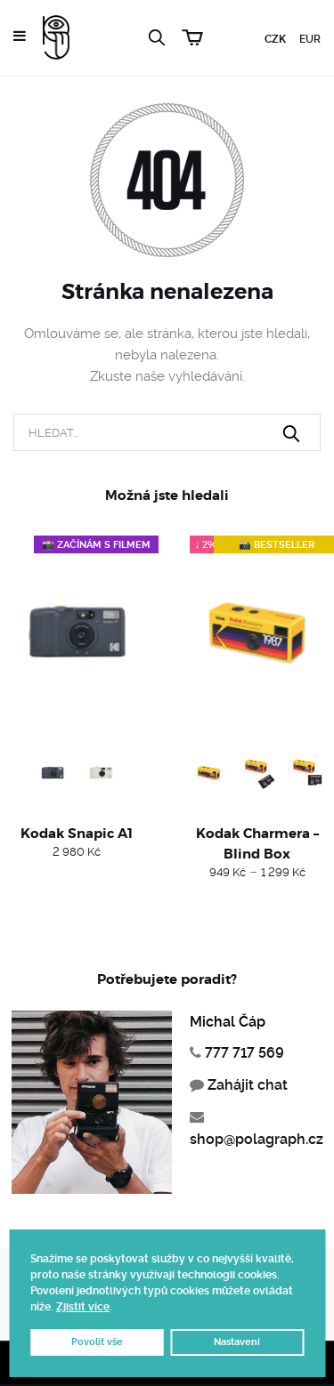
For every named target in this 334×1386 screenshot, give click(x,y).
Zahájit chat (248, 1084)
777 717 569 (244, 1052)
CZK (275, 39)
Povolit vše (97, 1342)
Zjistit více (83, 1307)
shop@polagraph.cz (256, 1139)
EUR (310, 39)
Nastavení (237, 1342)
